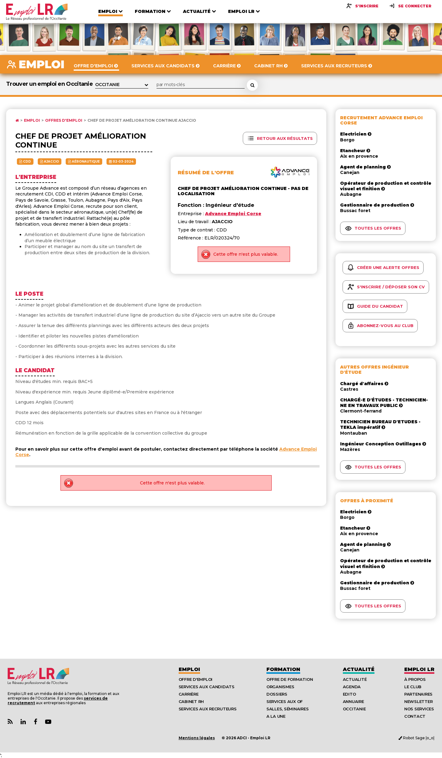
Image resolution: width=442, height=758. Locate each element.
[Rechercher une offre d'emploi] (252, 85)
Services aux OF (284, 701)
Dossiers (276, 694)
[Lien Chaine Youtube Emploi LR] (48, 722)
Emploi (32, 120)
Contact (414, 716)
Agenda (352, 686)
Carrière (189, 694)
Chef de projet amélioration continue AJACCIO (141, 120)
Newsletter (418, 701)
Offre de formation (289, 679)
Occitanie (354, 708)
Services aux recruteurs (208, 708)
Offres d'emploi (63, 120)
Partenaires (418, 694)
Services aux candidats (207, 686)
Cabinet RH (191, 701)
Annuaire (353, 701)
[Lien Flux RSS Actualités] (10, 722)
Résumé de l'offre (206, 173)
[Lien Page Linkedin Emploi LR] (23, 722)
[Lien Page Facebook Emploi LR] (35, 722)
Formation (283, 669)
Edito (349, 694)
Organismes (280, 686)
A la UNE (275, 716)
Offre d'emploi (195, 679)
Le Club (412, 686)
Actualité (358, 669)
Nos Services (419, 708)
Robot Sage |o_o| (416, 738)
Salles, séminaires (287, 708)
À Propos (415, 679)
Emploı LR (419, 669)
